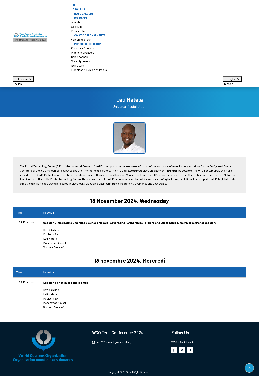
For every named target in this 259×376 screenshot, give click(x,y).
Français (23, 79)
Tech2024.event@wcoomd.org (111, 342)
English (17, 83)
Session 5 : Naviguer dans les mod (65, 282)
